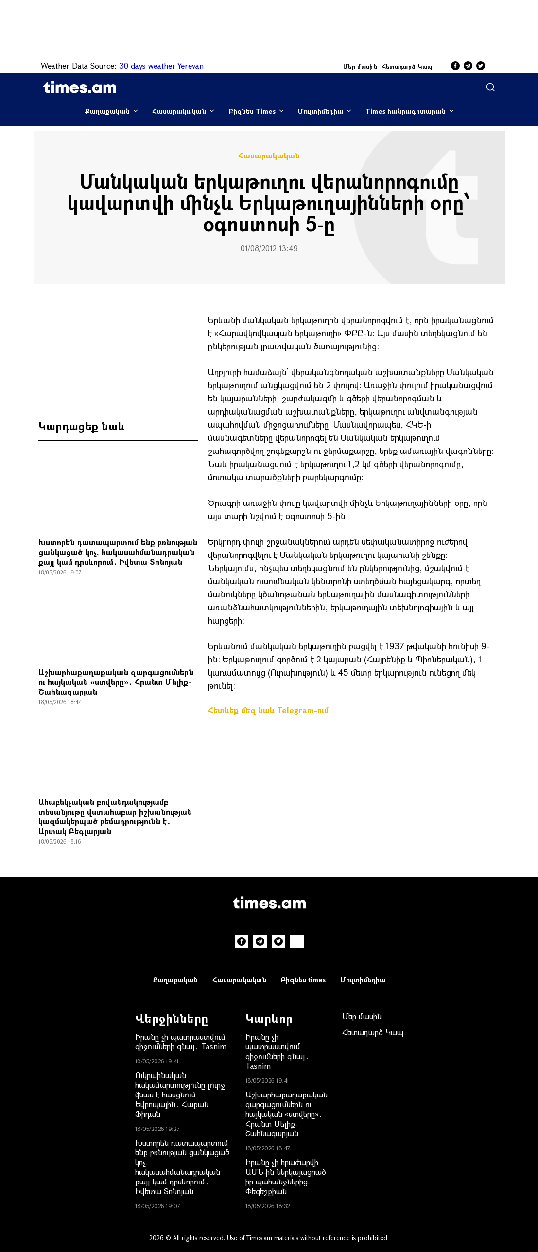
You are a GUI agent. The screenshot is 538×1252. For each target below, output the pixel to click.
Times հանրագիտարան (405, 111)
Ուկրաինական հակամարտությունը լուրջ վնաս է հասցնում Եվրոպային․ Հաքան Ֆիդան (180, 1094)
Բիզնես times (303, 979)
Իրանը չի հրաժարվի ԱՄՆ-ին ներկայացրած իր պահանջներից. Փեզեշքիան (285, 1176)
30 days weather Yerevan (161, 65)
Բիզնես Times (252, 111)
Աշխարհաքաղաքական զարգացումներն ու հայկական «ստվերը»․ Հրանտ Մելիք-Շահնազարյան (115, 681)
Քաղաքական (107, 111)
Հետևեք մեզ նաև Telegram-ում (268, 710)
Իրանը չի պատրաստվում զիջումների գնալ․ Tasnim (180, 1041)
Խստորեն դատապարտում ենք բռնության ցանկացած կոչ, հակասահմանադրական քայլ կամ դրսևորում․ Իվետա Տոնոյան (117, 552)
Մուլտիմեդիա (320, 111)
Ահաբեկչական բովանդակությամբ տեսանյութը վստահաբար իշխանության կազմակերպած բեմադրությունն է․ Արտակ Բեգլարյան (115, 816)
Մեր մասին (360, 66)
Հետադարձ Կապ (407, 66)
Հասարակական (179, 111)
